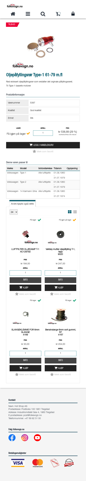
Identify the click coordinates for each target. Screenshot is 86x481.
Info (25, 280)
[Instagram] (27, 438)
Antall (43, 128)
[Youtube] (40, 438)
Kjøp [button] (25, 288)
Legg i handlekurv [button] (43, 145)
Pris (67, 128)
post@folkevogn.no (32, 415)
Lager (18, 128)
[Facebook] (14, 438)
